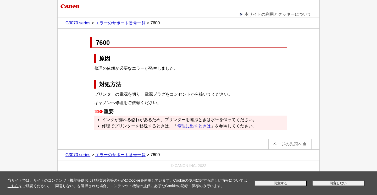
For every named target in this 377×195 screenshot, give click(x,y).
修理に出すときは (194, 126)
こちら (13, 186)
